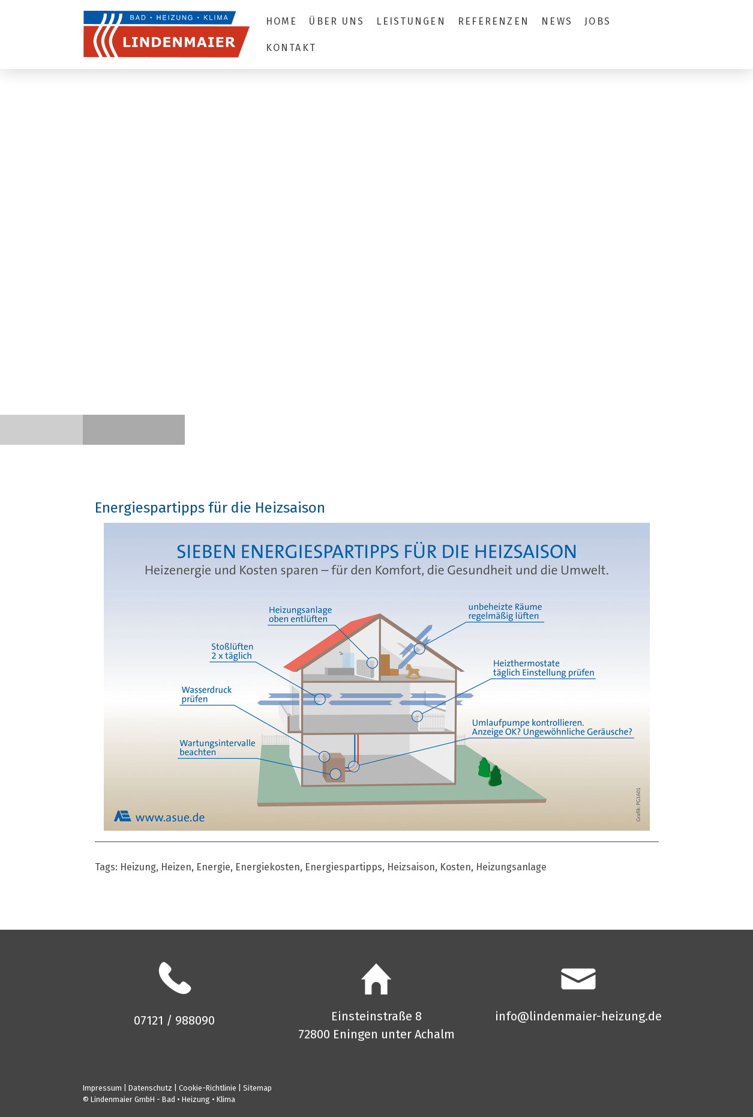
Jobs (597, 21)
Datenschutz (150, 1087)
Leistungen (410, 21)
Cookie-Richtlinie (207, 1087)
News (556, 21)
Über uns (336, 21)
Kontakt (291, 47)
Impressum (102, 1087)
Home (282, 21)
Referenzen (493, 21)
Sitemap (257, 1087)
